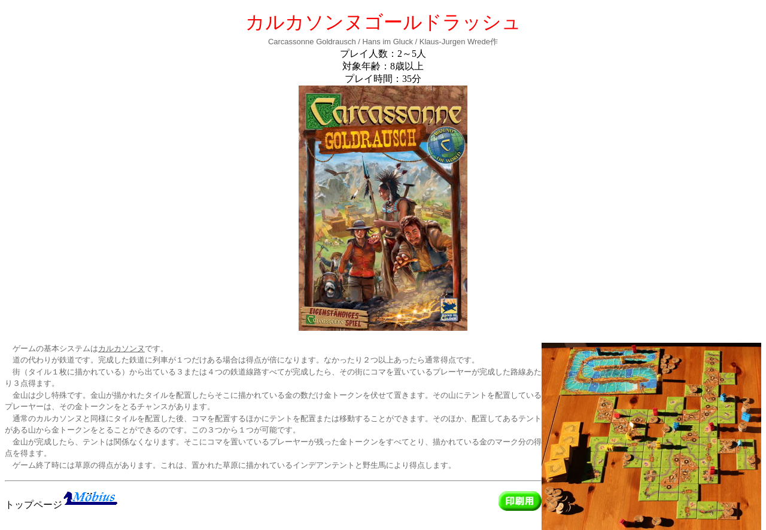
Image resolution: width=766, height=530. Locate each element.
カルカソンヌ (121, 348)
